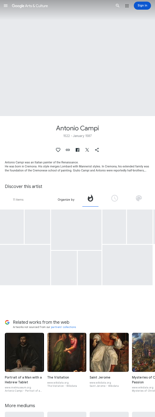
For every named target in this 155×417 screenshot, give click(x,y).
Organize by (66, 199)
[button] (5, 5)
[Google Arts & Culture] (61, 5)
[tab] (90, 200)
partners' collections (63, 327)
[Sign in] (142, 6)
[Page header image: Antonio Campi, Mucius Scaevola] (77, 58)
